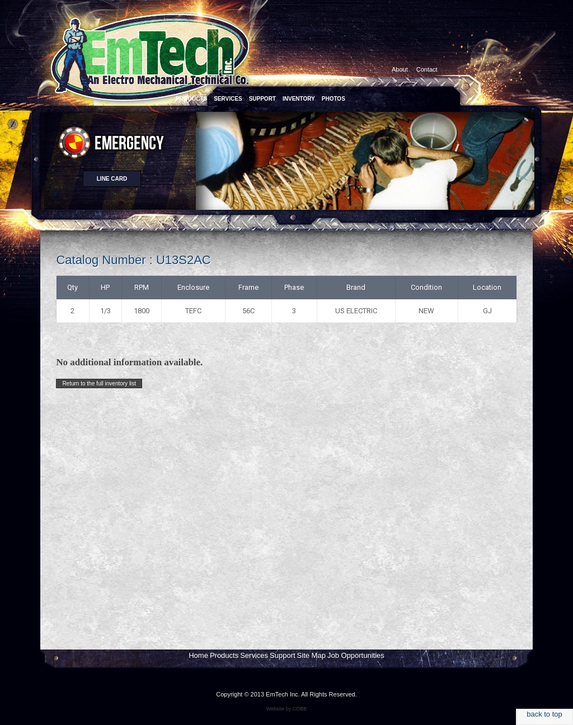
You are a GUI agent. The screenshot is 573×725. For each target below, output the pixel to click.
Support (282, 655)
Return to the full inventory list (99, 383)
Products (224, 655)
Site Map (311, 655)
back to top (544, 714)
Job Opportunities (355, 655)
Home (198, 655)
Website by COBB (286, 709)
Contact (427, 69)
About (400, 69)
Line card (112, 179)
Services (254, 655)
